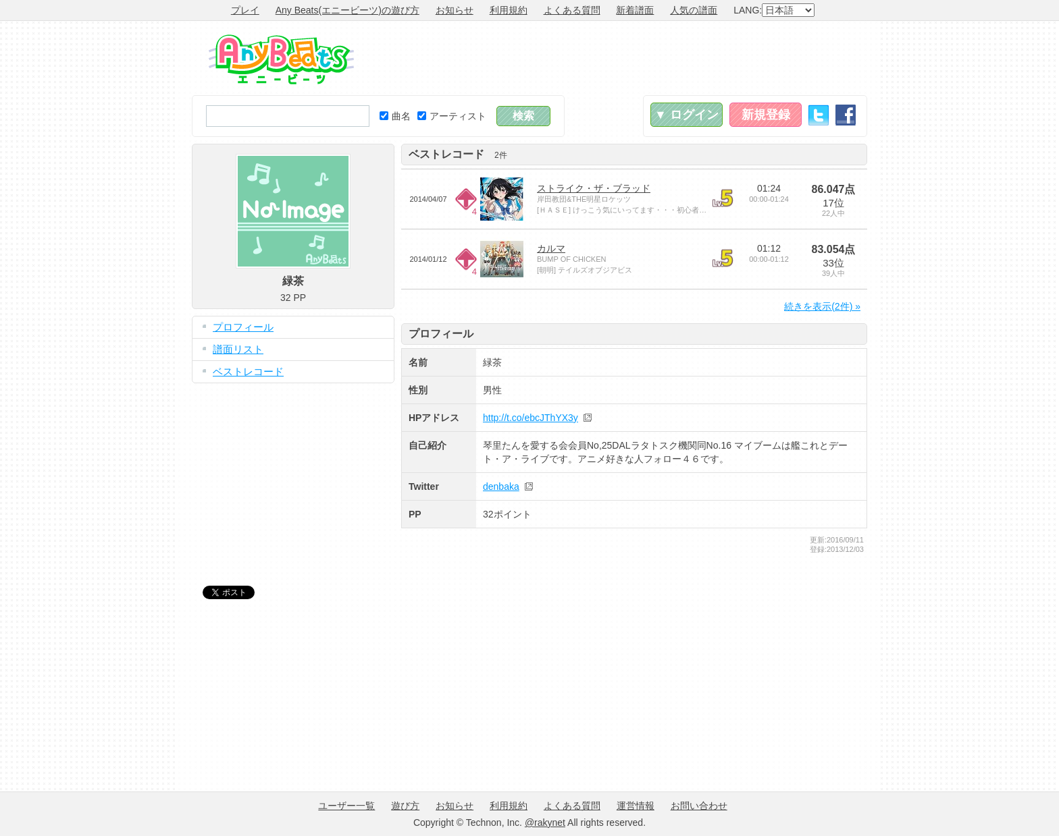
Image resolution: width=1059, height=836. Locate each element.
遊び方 (405, 805)
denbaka (501, 486)
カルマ (551, 248)
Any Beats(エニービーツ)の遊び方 (347, 10)
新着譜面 (635, 10)
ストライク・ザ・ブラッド (593, 188)
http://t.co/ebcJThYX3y (530, 417)
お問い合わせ (699, 805)
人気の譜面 (693, 10)
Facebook (845, 115)
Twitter (818, 115)
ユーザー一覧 (346, 805)
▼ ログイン (686, 114)
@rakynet (545, 822)
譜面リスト (238, 349)
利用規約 (508, 10)
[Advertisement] (621, 58)
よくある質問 (572, 10)
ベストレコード (248, 371)
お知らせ (454, 10)
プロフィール (243, 327)
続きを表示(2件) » (822, 306)
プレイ (245, 10)
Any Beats (281, 59)
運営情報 (635, 805)
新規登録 (766, 114)
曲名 (395, 116)
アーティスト (451, 116)
